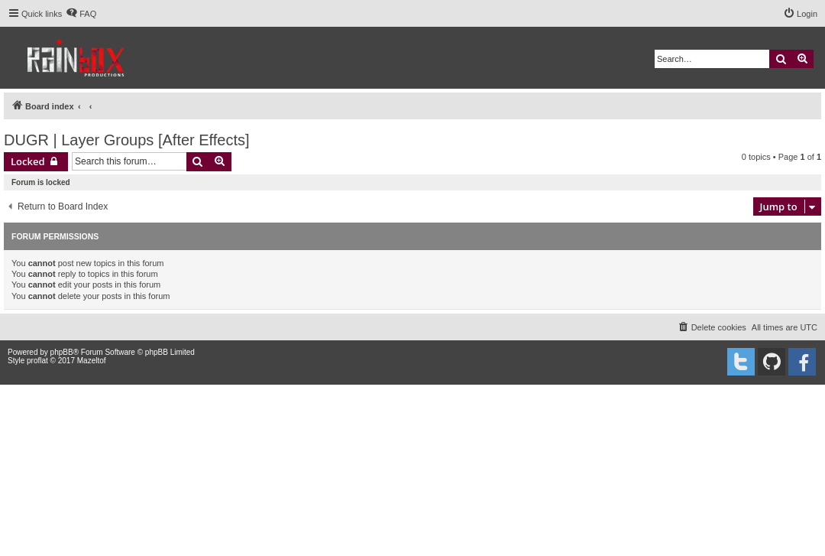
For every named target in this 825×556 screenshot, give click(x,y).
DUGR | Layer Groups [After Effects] (127, 140)
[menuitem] (81, 14)
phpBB (61, 352)
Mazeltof (91, 360)
